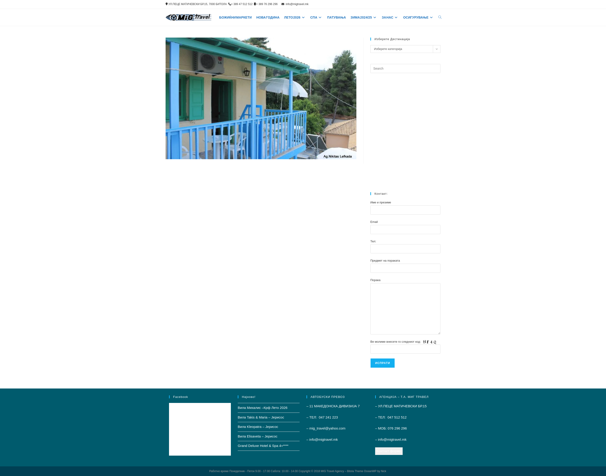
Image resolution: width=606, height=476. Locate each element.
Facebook (180, 397)
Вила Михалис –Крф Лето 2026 (262, 408)
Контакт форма (389, 451)
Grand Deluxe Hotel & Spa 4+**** (263, 446)
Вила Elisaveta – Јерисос (257, 436)
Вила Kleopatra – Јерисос (258, 427)
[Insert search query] (405, 68)
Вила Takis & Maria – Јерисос (261, 417)
